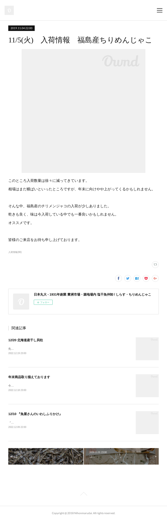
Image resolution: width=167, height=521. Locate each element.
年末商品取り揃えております (29, 377)
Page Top (83, 495)
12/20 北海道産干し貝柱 (25, 340)
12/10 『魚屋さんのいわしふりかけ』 (35, 414)
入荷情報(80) (15, 252)
